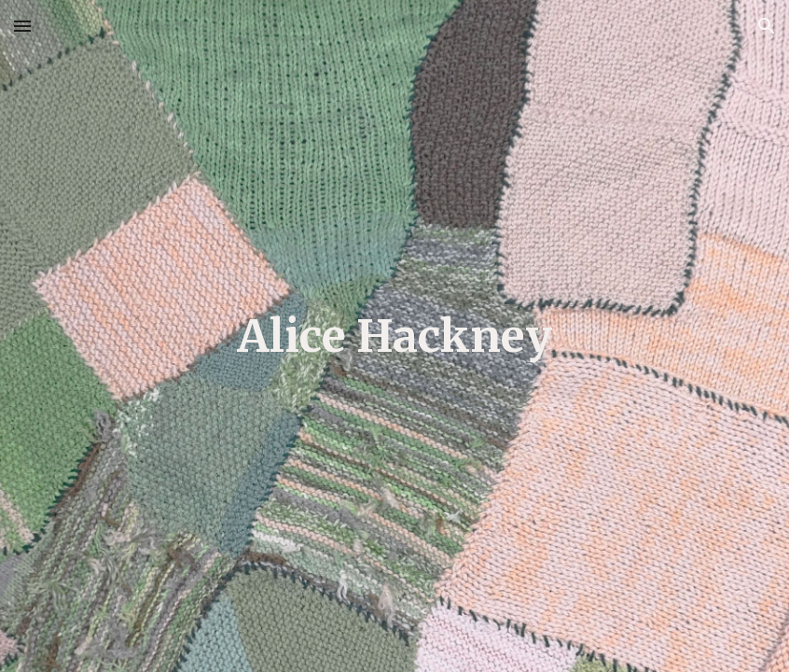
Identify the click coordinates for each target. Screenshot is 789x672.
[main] (394, 336)
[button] (22, 25)
